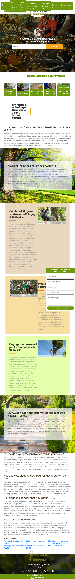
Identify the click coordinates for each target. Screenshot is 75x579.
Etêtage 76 (55, 6)
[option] (10, 89)
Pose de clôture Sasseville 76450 (14, 542)
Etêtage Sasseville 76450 (57, 546)
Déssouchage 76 (66, 6)
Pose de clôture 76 (14, 6)
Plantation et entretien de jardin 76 (32, 6)
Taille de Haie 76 (22, 6)
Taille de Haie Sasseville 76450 (35, 542)
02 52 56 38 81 (31, 571)
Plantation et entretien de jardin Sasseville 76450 (58, 542)
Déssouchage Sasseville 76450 (35, 547)
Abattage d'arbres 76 (45, 6)
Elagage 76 (5, 6)
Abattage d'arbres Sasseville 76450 (15, 547)
